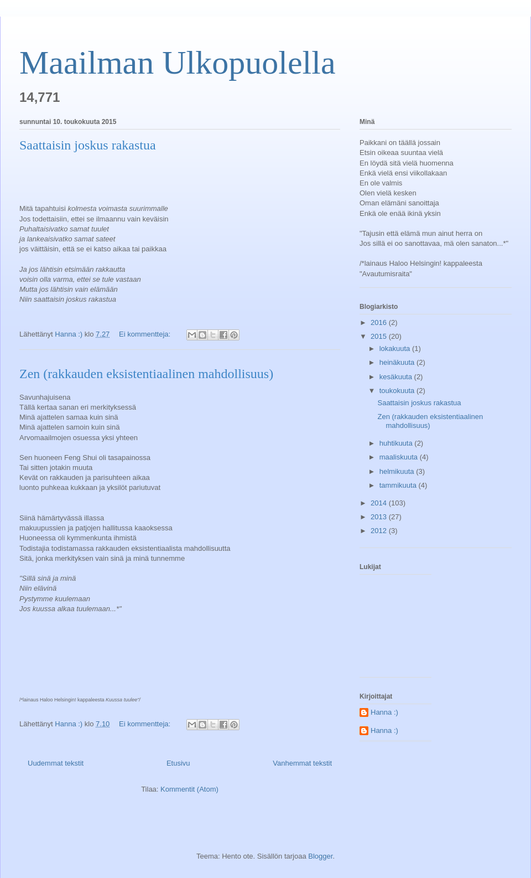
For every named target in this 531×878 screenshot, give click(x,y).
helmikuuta (397, 471)
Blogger (320, 856)
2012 (380, 530)
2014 (380, 503)
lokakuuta (395, 348)
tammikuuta (399, 485)
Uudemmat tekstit (56, 763)
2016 (380, 322)
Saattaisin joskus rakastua (87, 145)
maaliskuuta (399, 457)
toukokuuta (398, 390)
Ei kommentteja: (146, 334)
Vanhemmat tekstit (302, 763)
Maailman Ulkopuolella (177, 62)
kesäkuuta (396, 377)
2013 (380, 517)
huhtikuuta (397, 443)
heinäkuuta (398, 362)
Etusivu (178, 763)
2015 (380, 336)
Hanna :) (384, 712)
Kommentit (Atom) (189, 789)
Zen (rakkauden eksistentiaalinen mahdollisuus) (146, 373)
